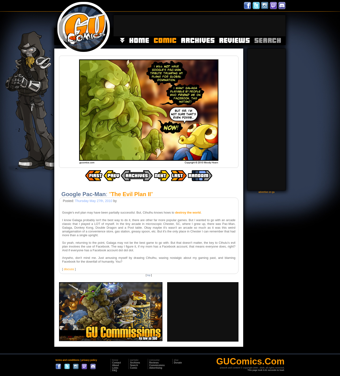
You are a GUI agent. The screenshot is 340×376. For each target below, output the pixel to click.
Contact (116, 362)
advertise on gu (267, 192)
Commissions (157, 365)
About (115, 365)
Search (134, 365)
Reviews (154, 362)
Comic (133, 368)
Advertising (155, 368)
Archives (135, 362)
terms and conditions (67, 360)
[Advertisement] (199, 25)
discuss (69, 269)
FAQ (114, 370)
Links (115, 368)
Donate (178, 362)
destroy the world (188, 212)
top (148, 275)
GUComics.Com (250, 361)
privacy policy (89, 360)
